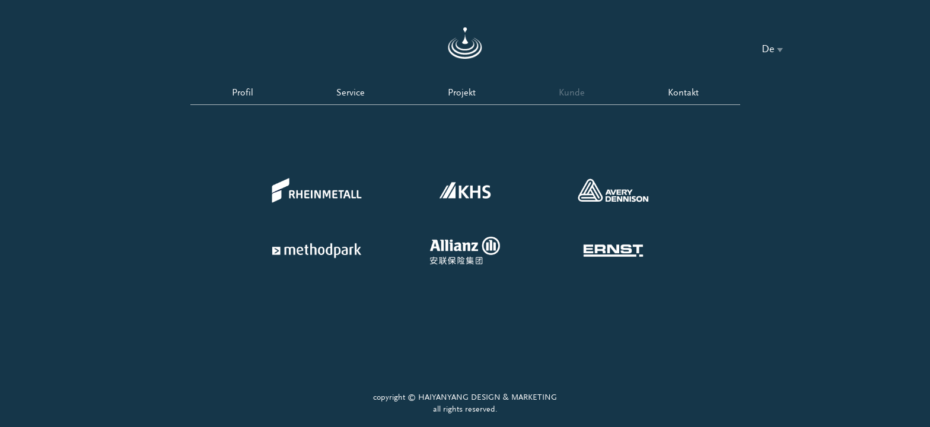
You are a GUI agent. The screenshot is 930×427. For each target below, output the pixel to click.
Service (350, 92)
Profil (242, 92)
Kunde (572, 92)
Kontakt (683, 92)
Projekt (462, 92)
